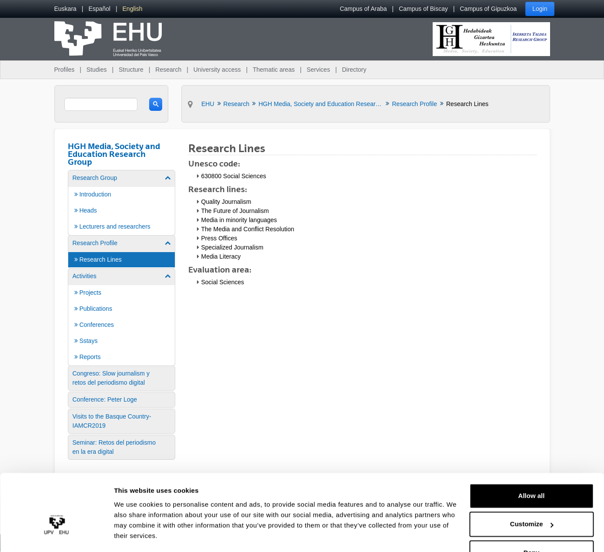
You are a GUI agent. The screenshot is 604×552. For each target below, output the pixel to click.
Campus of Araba (363, 8)
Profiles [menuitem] (64, 69)
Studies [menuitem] (97, 69)
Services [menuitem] (318, 69)
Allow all (531, 471)
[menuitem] (65, 9)
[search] (101, 104)
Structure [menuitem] (131, 69)
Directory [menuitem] (354, 69)
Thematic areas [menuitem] (273, 69)
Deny (532, 528)
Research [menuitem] (168, 69)
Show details (134, 535)
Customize (532, 499)
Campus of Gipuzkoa (488, 8)
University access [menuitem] (217, 69)
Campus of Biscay (423, 8)
